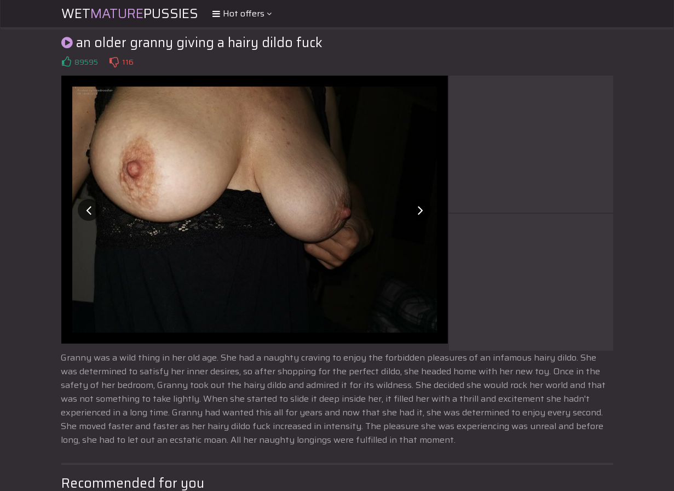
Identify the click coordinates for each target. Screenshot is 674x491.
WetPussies (129, 13)
